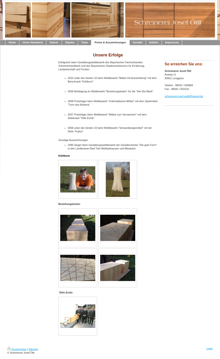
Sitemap (33, 349)
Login (209, 348)
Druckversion (16, 349)
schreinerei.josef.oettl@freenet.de (184, 96)
